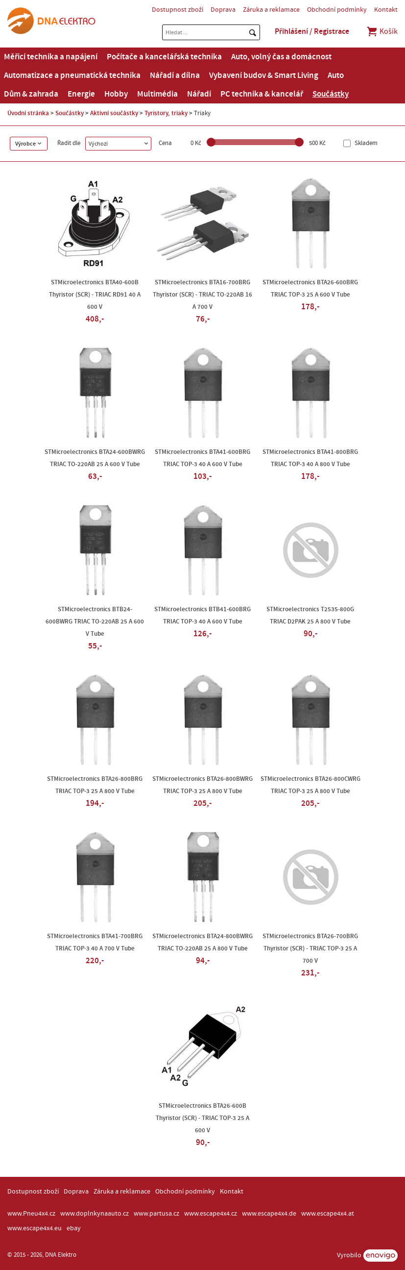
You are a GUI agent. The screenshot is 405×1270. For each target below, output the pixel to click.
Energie (81, 94)
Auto (336, 75)
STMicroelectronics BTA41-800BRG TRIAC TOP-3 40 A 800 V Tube (310, 458)
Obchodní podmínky (337, 10)
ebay (74, 1228)
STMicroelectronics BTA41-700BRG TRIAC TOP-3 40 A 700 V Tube (95, 942)
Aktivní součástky (114, 113)
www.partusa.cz (156, 1214)
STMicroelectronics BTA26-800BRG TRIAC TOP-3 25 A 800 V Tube (95, 785)
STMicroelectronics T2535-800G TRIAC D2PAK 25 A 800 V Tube (310, 615)
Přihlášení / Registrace (312, 31)
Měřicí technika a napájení (50, 57)
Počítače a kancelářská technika (164, 57)
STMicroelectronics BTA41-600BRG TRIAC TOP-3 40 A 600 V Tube (202, 458)
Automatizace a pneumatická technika (72, 75)
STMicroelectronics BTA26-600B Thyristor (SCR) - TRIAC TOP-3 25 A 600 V (202, 1118)
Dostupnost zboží (177, 10)
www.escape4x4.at (327, 1214)
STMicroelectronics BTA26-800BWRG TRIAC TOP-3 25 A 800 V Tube (202, 785)
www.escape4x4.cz (210, 1214)
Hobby (116, 94)
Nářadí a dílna (175, 75)
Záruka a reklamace (271, 10)
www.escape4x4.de (269, 1214)
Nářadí (199, 94)
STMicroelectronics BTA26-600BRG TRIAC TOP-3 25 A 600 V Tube (310, 288)
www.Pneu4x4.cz (31, 1214)
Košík (382, 31)
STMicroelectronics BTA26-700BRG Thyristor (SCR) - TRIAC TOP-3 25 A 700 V (310, 948)
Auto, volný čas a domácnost (281, 57)
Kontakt (386, 10)
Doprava (223, 10)
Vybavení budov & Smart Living (263, 75)
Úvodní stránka (28, 113)
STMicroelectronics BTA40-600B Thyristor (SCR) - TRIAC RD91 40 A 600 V (95, 294)
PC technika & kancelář (261, 94)
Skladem (365, 143)
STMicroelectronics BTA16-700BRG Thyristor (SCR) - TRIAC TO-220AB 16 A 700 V (202, 294)
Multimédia (157, 94)
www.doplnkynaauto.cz (94, 1214)
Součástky (330, 94)
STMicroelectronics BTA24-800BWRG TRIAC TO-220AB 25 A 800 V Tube (202, 942)
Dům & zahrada (31, 94)
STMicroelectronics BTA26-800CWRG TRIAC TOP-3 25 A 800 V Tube (310, 785)
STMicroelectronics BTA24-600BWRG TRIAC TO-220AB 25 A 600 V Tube (95, 458)
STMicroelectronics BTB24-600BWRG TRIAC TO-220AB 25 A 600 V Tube (95, 621)
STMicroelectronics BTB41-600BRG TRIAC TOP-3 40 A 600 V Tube (202, 615)
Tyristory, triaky (166, 113)
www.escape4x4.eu (34, 1228)
